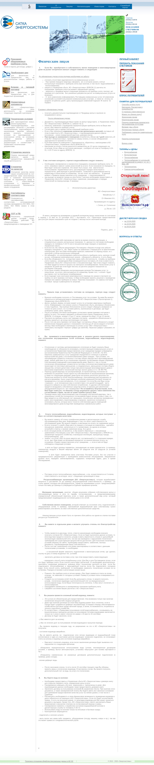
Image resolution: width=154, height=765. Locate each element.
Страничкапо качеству (17, 168)
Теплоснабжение (131, 157)
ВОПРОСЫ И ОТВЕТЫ (130, 236)
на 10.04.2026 (129, 224)
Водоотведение (130, 155)
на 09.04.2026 (129, 227)
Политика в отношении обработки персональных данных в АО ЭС (49, 761)
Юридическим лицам (130, 120)
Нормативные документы (18, 103)
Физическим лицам (129, 117)
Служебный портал (125, 6)
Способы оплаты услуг (131, 104)
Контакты (112, 6)
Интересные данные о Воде (133, 130)
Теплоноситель (130, 167)
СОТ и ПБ (16, 213)
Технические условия (22, 119)
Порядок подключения (131, 139)
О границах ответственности (133, 112)
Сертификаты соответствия (18, 194)
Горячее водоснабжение (134, 169)
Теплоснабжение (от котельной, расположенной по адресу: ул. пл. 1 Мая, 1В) (136, 162)
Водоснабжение (130, 152)
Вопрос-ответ (127, 143)
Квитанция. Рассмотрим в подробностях (132, 108)
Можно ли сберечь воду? (132, 114)
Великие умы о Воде (130, 127)
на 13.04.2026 (129, 221)
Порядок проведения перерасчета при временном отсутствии (135, 123)
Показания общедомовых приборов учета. (19, 61)
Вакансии (42, 6)
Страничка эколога (20, 152)
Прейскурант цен (19, 72)
